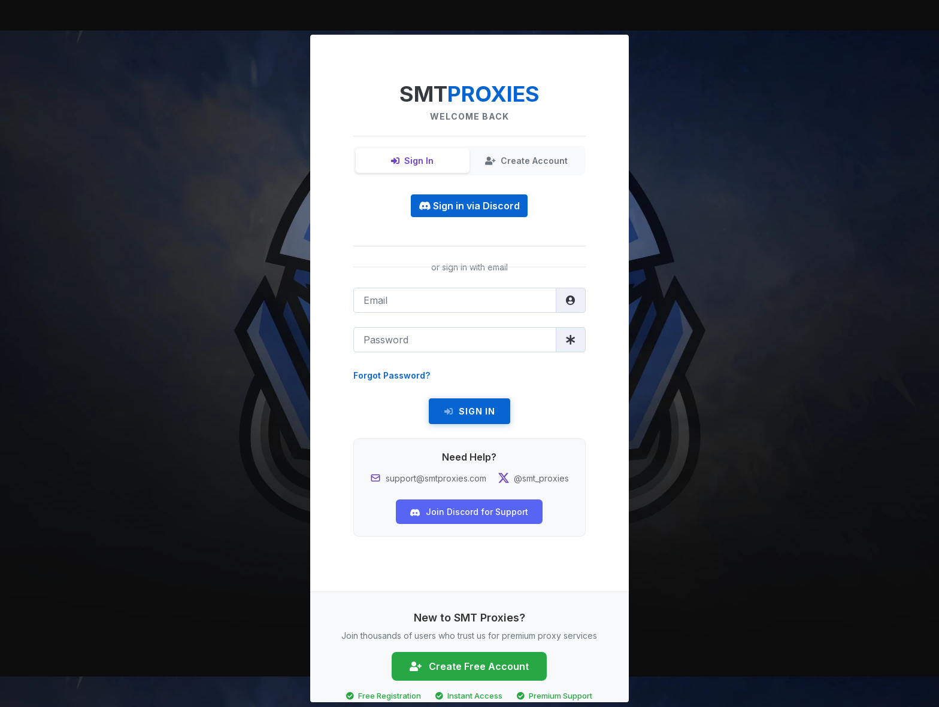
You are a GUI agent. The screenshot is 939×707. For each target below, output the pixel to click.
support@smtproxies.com (436, 478)
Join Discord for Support (469, 512)
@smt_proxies (541, 478)
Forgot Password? (391, 375)
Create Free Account (469, 666)
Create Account (526, 161)
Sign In (412, 161)
